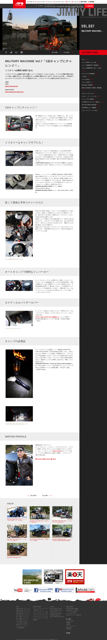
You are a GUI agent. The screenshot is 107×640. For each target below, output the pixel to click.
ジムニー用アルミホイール (22, 621)
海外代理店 (83, 2)
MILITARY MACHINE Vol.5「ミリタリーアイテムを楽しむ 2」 (62, 514)
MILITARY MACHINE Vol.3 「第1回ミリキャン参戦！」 (40, 533)
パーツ (68, 2)
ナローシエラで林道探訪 (90, 73)
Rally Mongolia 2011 (56, 613)
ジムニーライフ (40, 2)
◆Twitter (53, 459)
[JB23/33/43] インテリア (22, 613)
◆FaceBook (39, 459)
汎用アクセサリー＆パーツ (22, 624)
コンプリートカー (59, 2)
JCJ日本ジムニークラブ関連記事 (73, 615)
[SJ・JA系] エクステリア (22, 618)
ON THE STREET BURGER (91, 104)
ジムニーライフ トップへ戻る (89, 110)
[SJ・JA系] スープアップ (22, 616)
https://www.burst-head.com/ (14, 92)
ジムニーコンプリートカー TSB (40, 613)
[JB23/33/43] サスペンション (23, 608)
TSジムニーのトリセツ (89, 93)
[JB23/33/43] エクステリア (23, 611)
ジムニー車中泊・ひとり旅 (90, 62)
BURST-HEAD (57, 451)
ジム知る (86, 76)
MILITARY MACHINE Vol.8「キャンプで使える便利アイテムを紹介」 (17, 513)
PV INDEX (68, 619)
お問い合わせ (69, 627)
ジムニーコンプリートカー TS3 (40, 618)
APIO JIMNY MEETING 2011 (57, 616)
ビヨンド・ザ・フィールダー (91, 96)
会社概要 (40, 6)
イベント (49, 2)
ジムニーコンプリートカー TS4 (40, 616)
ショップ (75, 2)
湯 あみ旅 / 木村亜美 (88, 85)
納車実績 (35, 619)
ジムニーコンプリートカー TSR (40, 611)
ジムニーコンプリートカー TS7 (40, 615)
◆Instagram (46, 459)
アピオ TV (30, 2)
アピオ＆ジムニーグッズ (21, 626)
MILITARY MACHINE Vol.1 (17, 550)
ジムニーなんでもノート (71, 613)
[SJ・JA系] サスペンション (22, 615)
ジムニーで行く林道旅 (89, 99)
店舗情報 (68, 622)
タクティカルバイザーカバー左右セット (47, 317)
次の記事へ (66, 52)
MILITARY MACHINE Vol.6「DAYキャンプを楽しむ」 (40, 514)
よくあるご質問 (69, 620)
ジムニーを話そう (88, 82)
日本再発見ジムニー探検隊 (90, 107)
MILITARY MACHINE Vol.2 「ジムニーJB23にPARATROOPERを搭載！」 (62, 533)
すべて (86, 59)
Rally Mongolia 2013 (56, 608)
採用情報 (91, 2)
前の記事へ (55, 52)
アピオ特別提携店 (20, 627)
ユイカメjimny (87, 79)
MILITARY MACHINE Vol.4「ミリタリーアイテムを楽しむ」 (17, 533)
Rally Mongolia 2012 (56, 610)
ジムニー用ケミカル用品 (21, 623)
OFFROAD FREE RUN (55, 615)
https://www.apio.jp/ (11, 86)
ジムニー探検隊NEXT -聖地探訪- (92, 65)
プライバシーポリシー (71, 625)
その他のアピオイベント (55, 611)
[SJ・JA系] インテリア (21, 619)
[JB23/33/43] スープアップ (23, 610)
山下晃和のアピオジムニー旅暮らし (93, 102)
